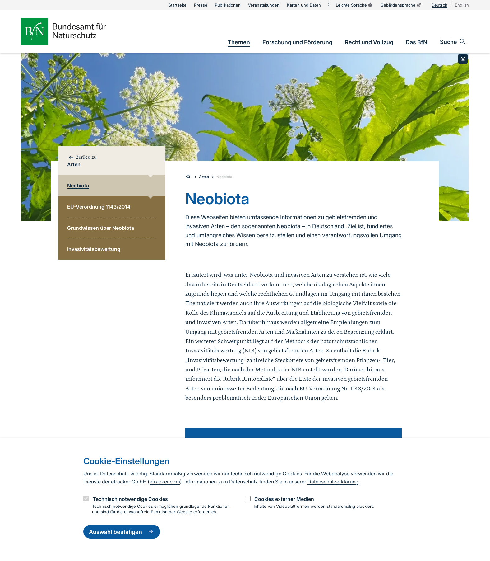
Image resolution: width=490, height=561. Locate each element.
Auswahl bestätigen (122, 531)
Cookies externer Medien (284, 499)
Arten (204, 176)
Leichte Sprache (354, 5)
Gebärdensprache (401, 5)
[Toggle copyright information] (463, 59)
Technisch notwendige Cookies (130, 499)
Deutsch (439, 4)
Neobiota (224, 176)
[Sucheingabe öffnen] (453, 41)
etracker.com (165, 481)
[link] (238, 42)
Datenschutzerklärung (332, 481)
